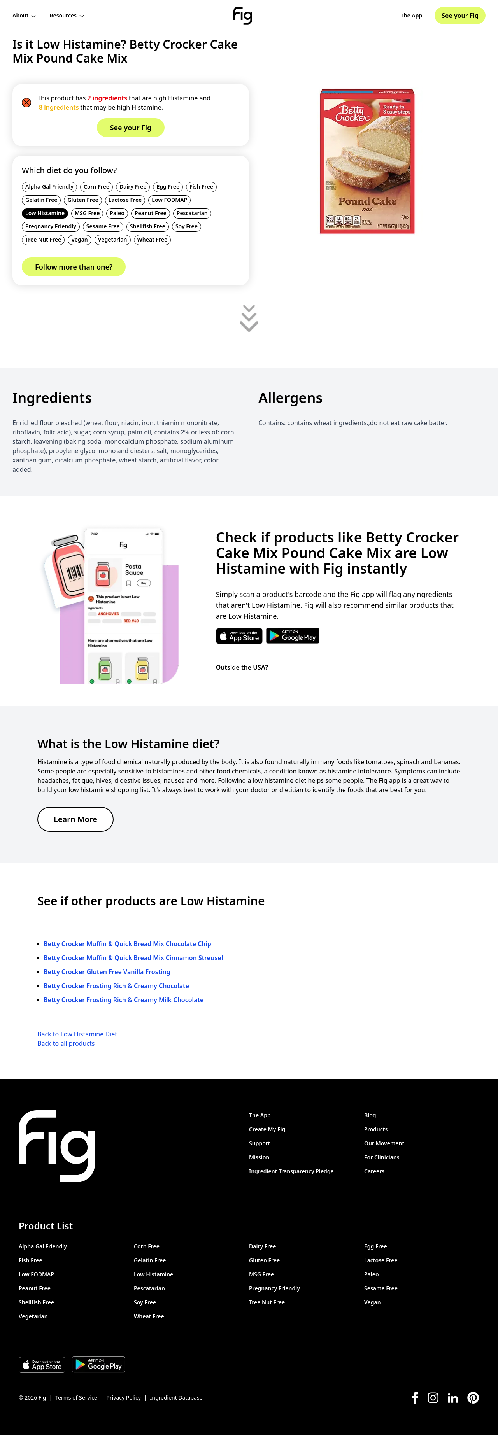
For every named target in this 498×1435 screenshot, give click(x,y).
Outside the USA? (242, 667)
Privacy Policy (123, 1397)
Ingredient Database (176, 1397)
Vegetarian (112, 239)
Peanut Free (151, 213)
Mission (259, 1157)
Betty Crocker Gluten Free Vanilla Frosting (107, 972)
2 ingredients (107, 98)
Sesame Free (103, 226)
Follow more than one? (73, 266)
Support (259, 1143)
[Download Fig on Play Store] (98, 1364)
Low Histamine (45, 213)
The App (412, 15)
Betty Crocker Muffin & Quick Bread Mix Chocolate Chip (127, 944)
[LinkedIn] (453, 1398)
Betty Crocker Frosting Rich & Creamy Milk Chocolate (123, 1000)
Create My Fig (267, 1129)
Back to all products (66, 1043)
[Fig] (242, 15)
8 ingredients (59, 107)
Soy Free (186, 226)
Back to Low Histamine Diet (77, 1034)
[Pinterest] (473, 1398)
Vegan (79, 239)
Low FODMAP (169, 199)
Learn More (75, 819)
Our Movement (384, 1143)
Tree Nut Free (43, 239)
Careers (374, 1171)
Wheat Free (152, 239)
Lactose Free (125, 199)
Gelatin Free (41, 199)
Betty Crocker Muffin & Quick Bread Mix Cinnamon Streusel (133, 958)
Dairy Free (133, 186)
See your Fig (460, 15)
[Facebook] (415, 1398)
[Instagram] (433, 1397)
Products (376, 1129)
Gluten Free (82, 199)
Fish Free (201, 186)
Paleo (117, 213)
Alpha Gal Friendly (49, 186)
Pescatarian (192, 213)
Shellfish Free (147, 226)
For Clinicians (382, 1157)
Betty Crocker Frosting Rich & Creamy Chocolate (116, 986)
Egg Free (167, 186)
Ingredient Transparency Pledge (291, 1171)
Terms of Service (76, 1397)
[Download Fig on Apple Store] (42, 1364)
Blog (370, 1115)
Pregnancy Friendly (50, 226)
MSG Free (87, 213)
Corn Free (96, 186)
